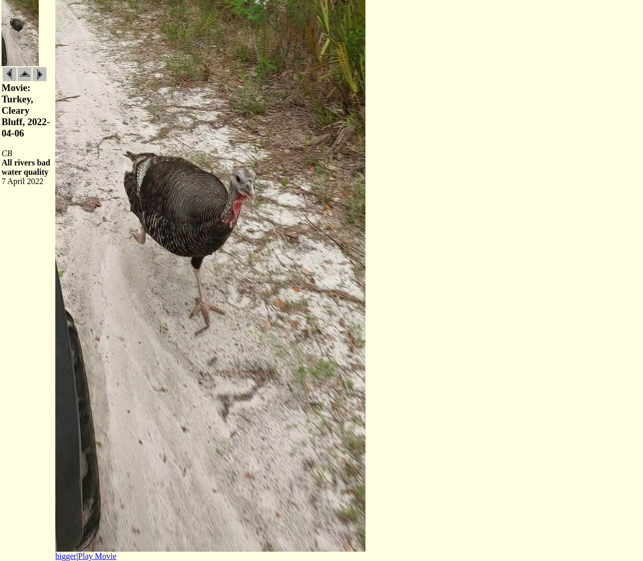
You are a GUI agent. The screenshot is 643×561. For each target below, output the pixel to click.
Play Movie (97, 556)
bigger (65, 556)
